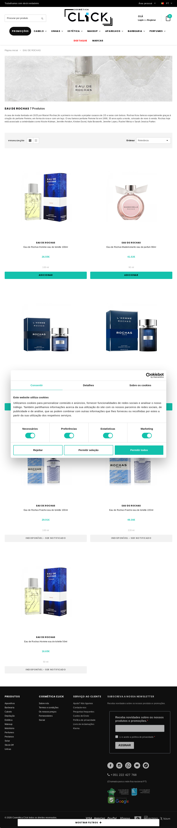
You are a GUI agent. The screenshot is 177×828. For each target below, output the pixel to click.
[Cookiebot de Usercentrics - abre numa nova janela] (148, 375)
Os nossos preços (47, 711)
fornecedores (46, 716)
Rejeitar (38, 450)
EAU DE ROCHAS (32, 50)
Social (42, 720)
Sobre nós (44, 703)
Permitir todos (139, 450)
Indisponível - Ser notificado (46, 538)
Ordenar (130, 140)
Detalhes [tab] (88, 385)
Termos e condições (48, 707)
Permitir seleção (88, 450)
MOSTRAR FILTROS (88, 822)
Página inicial (11, 50)
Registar (151, 20)
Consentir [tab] (37, 385)
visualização (16, 140)
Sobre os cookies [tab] (140, 385)
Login (140, 20)
